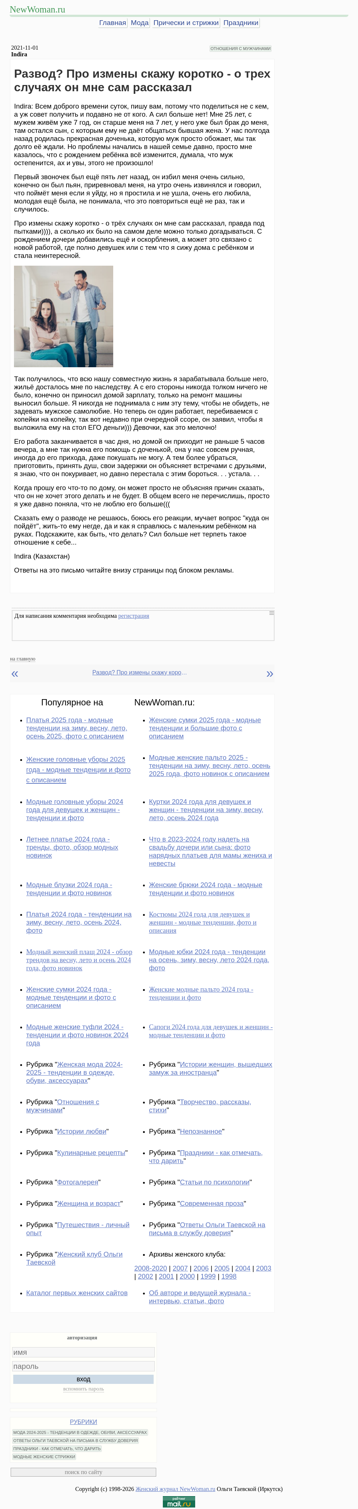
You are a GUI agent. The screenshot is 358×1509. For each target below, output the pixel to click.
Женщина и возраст (89, 1203)
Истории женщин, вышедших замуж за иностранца (210, 1068)
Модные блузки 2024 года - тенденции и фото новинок (69, 889)
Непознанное (201, 1131)
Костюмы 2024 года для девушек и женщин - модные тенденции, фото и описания (203, 922)
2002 (145, 1276)
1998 (229, 1276)
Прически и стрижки (186, 22)
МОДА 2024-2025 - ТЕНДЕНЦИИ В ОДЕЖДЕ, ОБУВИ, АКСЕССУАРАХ (80, 1432)
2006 (201, 1268)
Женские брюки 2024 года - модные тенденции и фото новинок (205, 889)
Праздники (240, 22)
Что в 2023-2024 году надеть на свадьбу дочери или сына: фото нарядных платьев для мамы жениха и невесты (210, 851)
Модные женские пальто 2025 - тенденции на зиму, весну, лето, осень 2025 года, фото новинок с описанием (209, 765)
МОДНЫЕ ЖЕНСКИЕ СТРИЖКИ (44, 1457)
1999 (208, 1276)
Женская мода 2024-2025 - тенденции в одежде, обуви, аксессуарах (74, 1072)
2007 (180, 1268)
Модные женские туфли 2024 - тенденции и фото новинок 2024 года (77, 1035)
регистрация (133, 616)
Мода (139, 22)
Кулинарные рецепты (91, 1152)
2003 (264, 1268)
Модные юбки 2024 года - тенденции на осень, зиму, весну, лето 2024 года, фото (209, 960)
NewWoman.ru (37, 9)
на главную (22, 659)
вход (84, 1379)
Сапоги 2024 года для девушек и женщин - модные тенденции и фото (211, 1031)
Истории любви (82, 1131)
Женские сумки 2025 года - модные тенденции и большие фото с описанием (205, 728)
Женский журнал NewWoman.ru (175, 1489)
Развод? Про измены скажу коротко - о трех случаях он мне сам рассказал (140, 672)
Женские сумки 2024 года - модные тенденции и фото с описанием (71, 997)
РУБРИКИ (83, 1422)
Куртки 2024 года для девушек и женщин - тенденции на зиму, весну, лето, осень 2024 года (206, 810)
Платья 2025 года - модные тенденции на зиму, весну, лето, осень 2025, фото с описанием (76, 728)
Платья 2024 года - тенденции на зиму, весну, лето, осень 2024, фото (79, 922)
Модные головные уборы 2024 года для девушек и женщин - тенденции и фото (74, 810)
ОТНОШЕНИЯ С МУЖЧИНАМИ (241, 48)
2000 (187, 1276)
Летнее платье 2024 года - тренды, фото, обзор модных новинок (72, 847)
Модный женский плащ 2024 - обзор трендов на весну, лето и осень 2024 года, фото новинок (79, 960)
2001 (166, 1276)
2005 (222, 1268)
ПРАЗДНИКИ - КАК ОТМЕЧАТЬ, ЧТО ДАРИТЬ (57, 1448)
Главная (112, 22)
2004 (243, 1268)
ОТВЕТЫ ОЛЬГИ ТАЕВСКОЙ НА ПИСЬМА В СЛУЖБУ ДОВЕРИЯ (75, 1440)
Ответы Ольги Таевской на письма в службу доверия (207, 1229)
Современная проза (212, 1203)
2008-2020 (150, 1268)
